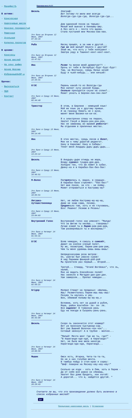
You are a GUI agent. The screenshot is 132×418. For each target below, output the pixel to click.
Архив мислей (12, 60)
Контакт (9, 96)
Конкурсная (11, 18)
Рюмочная (9, 33)
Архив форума (12, 69)
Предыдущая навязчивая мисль (73, 406)
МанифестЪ (10, 6)
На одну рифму (13, 64)
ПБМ (6, 91)
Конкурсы (9, 55)
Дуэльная (9, 38)
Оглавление (98, 406)
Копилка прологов (15, 43)
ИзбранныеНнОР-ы (14, 74)
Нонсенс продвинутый (17, 28)
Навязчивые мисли (15, 23)
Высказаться (11, 86)
